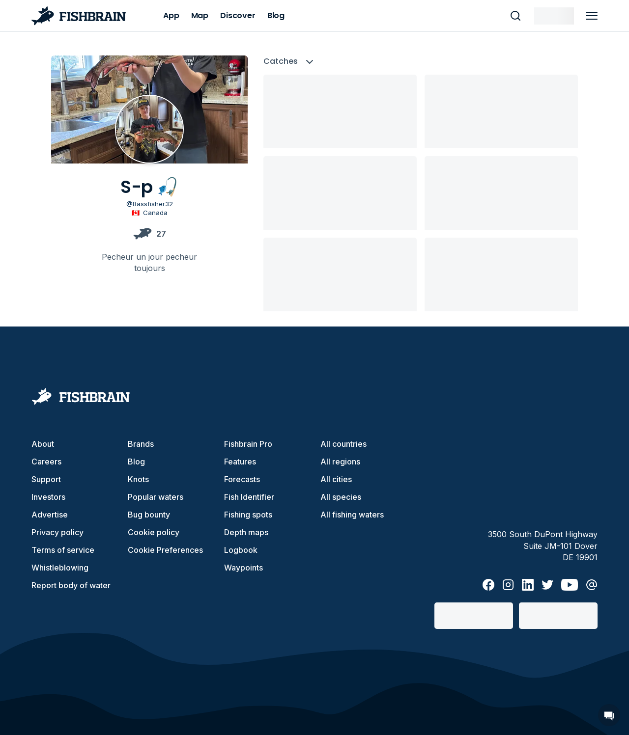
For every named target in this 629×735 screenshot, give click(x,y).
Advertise (49, 514)
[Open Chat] (609, 715)
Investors (48, 497)
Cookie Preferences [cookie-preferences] (165, 550)
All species (340, 497)
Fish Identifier (249, 497)
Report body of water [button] (71, 585)
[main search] (515, 16)
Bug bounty (149, 514)
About (42, 444)
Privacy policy (57, 532)
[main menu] (592, 16)
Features (240, 461)
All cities (336, 479)
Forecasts (242, 479)
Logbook (240, 550)
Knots (138, 479)
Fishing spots (248, 514)
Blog (136, 461)
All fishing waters (352, 514)
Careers (46, 461)
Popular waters (155, 497)
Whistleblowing (59, 567)
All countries (343, 444)
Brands (141, 444)
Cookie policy (153, 532)
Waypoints (243, 567)
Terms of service (62, 550)
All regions (340, 461)
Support (46, 479)
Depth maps (246, 532)
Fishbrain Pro (248, 444)
